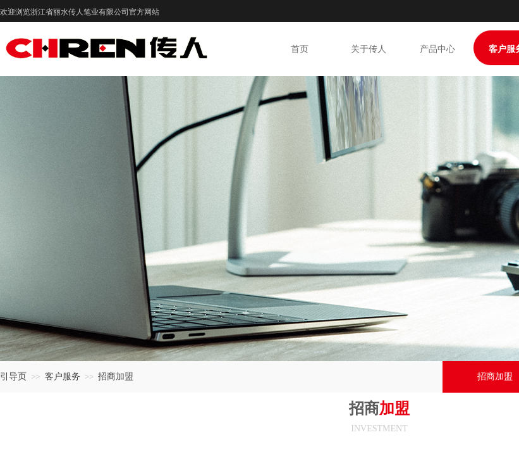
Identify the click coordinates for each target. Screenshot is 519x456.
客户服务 (62, 376)
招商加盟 (115, 376)
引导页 (13, 376)
